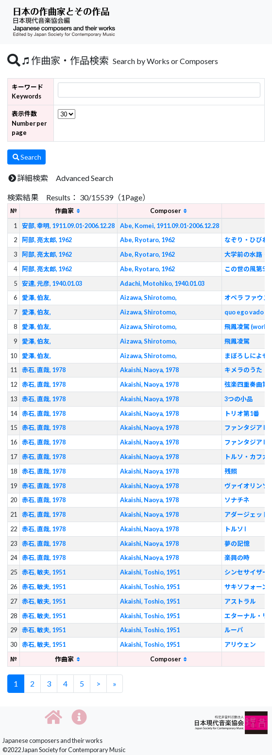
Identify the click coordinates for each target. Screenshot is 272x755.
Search (26, 157)
